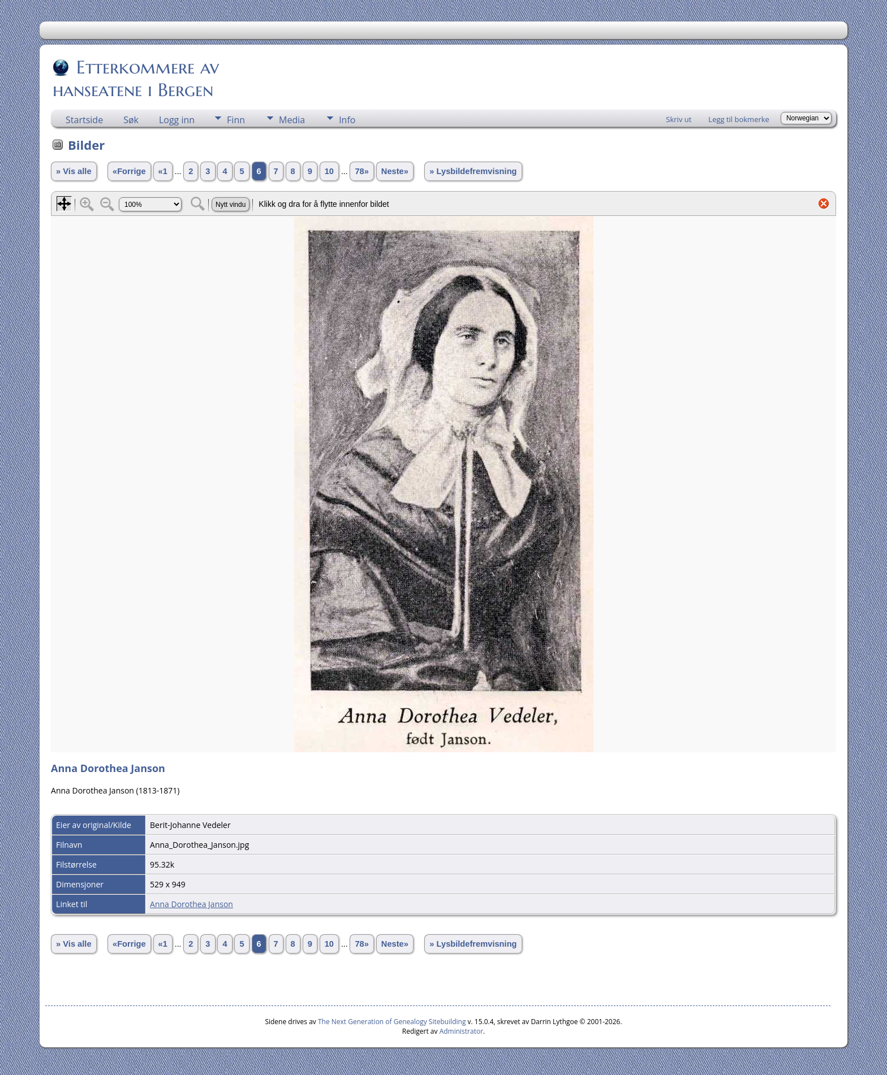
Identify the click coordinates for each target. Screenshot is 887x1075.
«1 (162, 171)
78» (361, 171)
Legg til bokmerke (738, 119)
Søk (131, 120)
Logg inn (177, 120)
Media (292, 120)
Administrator (461, 1031)
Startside (84, 120)
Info (347, 120)
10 (329, 171)
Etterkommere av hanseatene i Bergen (136, 78)
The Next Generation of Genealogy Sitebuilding (392, 1021)
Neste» (394, 171)
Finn (236, 120)
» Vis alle (73, 171)
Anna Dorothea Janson (191, 904)
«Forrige (129, 171)
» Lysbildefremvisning (472, 171)
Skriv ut (678, 119)
